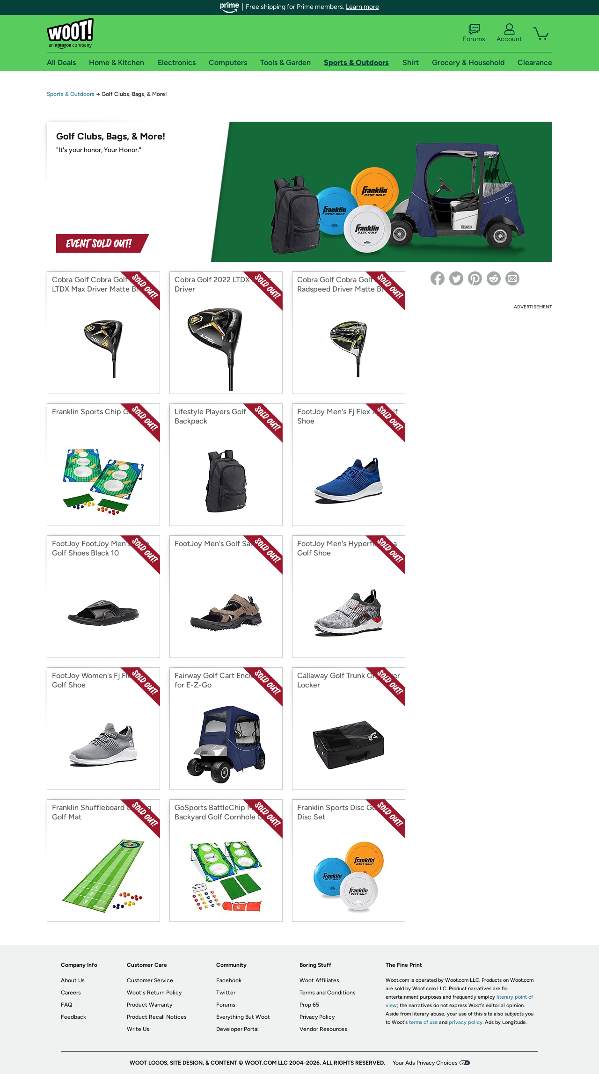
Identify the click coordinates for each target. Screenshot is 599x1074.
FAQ (66, 1004)
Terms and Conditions (328, 992)
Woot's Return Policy (154, 992)
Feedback (73, 1017)
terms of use (423, 1022)
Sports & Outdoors (71, 94)
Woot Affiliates (319, 980)
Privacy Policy (317, 1017)
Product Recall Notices (157, 1017)
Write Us (138, 1029)
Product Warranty (149, 1004)
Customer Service (150, 980)
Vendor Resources (323, 1029)
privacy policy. (466, 1022)
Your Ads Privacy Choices (425, 1062)
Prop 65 (309, 1004)
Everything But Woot (243, 1017)
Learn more (362, 7)
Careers (71, 992)
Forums (474, 33)
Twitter (225, 992)
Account (509, 33)
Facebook (228, 980)
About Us (73, 980)
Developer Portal (237, 1029)
